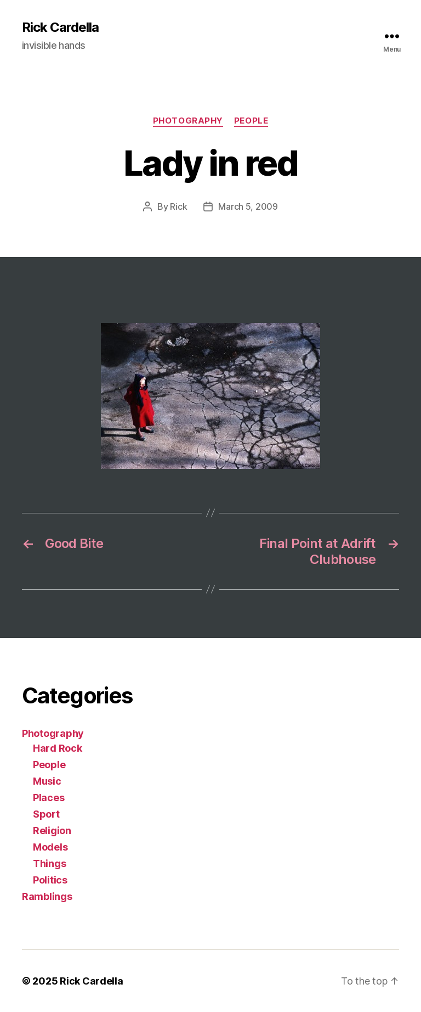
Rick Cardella (60, 27)
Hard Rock (57, 748)
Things (49, 863)
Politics (50, 880)
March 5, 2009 (248, 206)
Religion (52, 830)
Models (50, 847)
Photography (188, 121)
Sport (46, 814)
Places (48, 797)
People (251, 121)
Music (47, 781)
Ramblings (47, 896)
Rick (178, 206)
